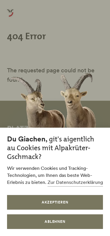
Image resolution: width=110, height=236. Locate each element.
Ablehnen (55, 221)
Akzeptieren (55, 202)
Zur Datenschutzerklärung (75, 182)
